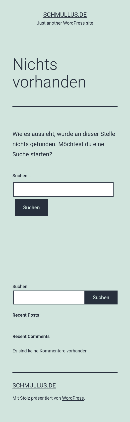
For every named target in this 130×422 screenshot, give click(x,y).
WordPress (73, 398)
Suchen (19, 286)
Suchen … (22, 175)
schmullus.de (65, 14)
